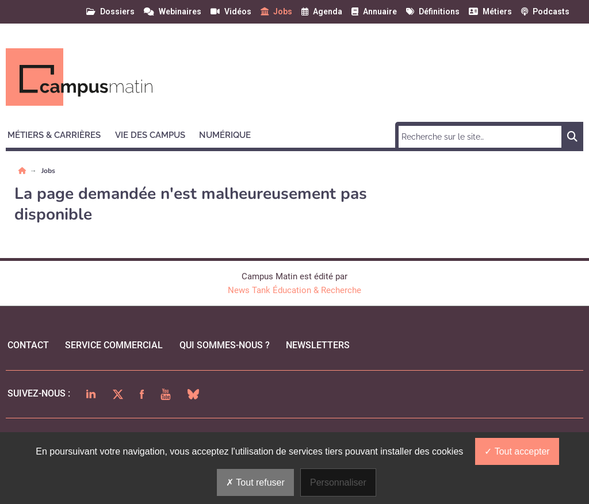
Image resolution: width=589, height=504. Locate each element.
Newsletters (318, 345)
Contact (28, 345)
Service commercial (114, 345)
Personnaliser (338, 482)
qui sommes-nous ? (224, 345)
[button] (59, 133)
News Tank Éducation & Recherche (294, 290)
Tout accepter (516, 451)
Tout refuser (255, 482)
